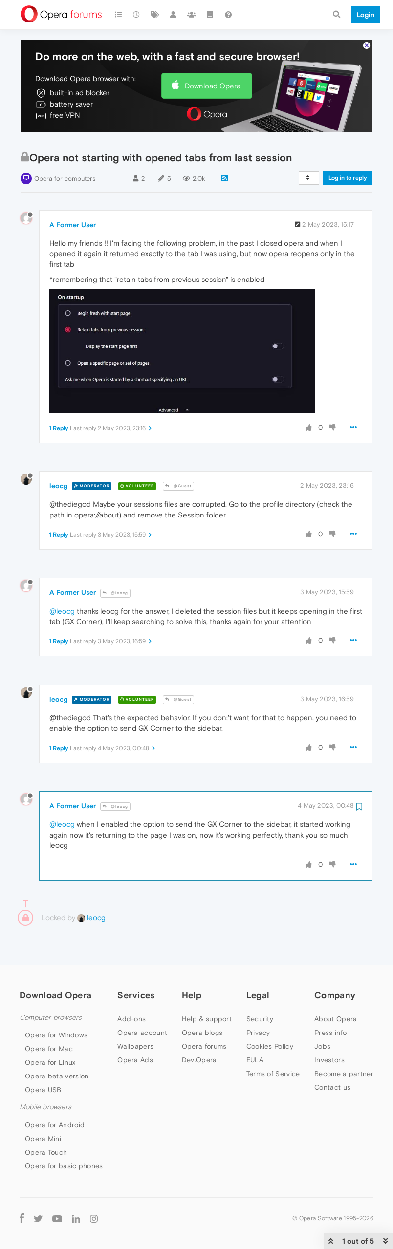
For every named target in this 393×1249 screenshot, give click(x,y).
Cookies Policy (269, 1016)
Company (334, 965)
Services (135, 965)
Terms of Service (273, 1044)
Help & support (207, 989)
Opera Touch (46, 1122)
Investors (329, 1030)
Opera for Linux (50, 1032)
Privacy (258, 1003)
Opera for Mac (49, 1019)
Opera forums (204, 1016)
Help (191, 965)
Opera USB (43, 1060)
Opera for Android (55, 1095)
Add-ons (131, 989)
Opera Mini (43, 1109)
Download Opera (212, 56)
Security (259, 989)
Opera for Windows (56, 1005)
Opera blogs (202, 1003)
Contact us (332, 1057)
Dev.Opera (199, 1030)
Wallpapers (135, 1016)
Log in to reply (347, 148)
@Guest (178, 456)
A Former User (72, 195)
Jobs (322, 1016)
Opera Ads (135, 1030)
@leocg (115, 563)
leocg (58, 456)
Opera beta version (56, 1046)
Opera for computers (64, 148)
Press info (330, 1003)
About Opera (335, 989)
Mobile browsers (45, 1077)
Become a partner (343, 1044)
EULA (254, 1030)
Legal (258, 965)
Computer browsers (51, 988)
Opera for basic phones (64, 1136)
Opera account (142, 1003)
